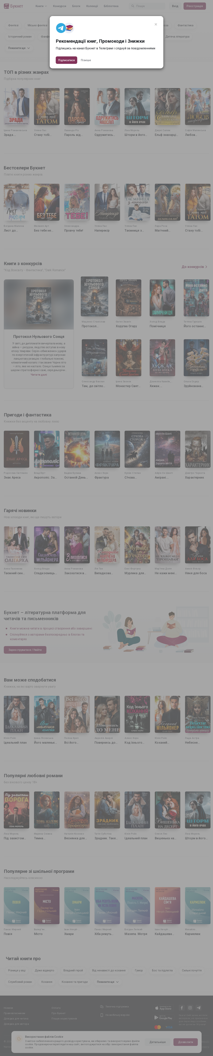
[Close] (155, 24)
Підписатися (66, 60)
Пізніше (86, 60)
